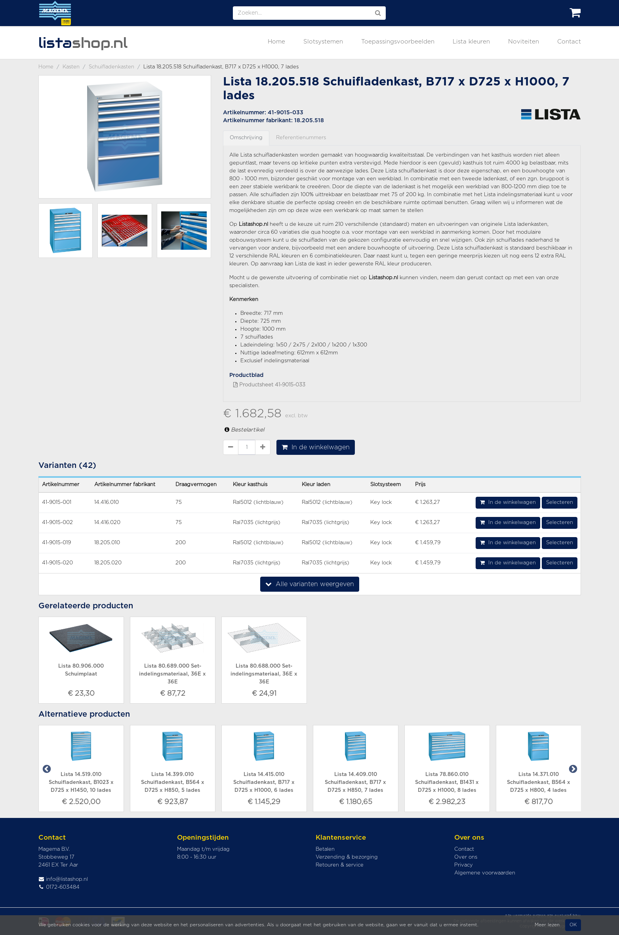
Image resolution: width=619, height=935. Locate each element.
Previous (46, 768)
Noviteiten (523, 42)
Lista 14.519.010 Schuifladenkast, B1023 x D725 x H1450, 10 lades (81, 782)
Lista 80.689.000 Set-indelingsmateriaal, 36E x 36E (172, 674)
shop (83, 43)
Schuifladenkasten (111, 67)
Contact (569, 42)
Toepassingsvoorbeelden (397, 42)
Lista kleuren (471, 42)
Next (572, 768)
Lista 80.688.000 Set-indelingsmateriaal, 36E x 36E (263, 674)
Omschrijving (246, 137)
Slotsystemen (323, 42)
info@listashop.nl (63, 879)
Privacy (463, 865)
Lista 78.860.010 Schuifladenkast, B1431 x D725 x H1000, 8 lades (447, 782)
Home (276, 42)
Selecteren (559, 502)
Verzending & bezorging (347, 857)
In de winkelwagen (316, 447)
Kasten (71, 67)
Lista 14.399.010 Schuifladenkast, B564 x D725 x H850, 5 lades (172, 782)
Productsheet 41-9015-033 (269, 385)
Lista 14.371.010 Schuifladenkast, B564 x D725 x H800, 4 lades (538, 782)
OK (573, 925)
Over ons (465, 857)
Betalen (325, 849)
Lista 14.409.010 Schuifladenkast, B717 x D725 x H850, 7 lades (355, 782)
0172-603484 (59, 887)
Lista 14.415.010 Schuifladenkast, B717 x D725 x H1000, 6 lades (264, 782)
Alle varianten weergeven (309, 584)
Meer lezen (547, 925)
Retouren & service (340, 865)
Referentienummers (301, 137)
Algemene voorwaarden (484, 873)
